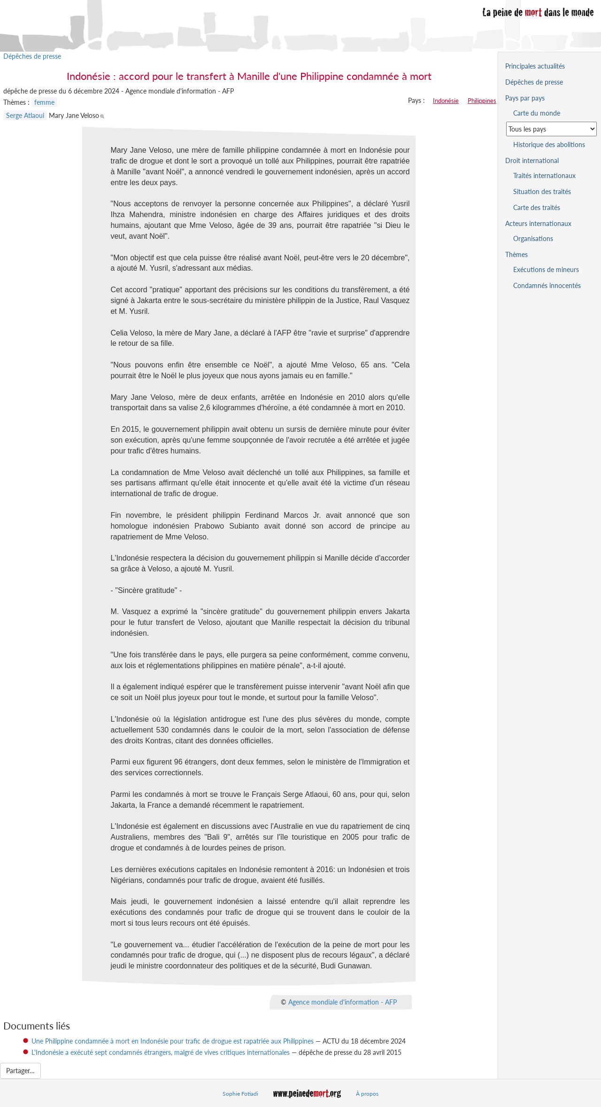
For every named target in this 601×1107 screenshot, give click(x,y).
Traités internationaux (544, 175)
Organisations (533, 238)
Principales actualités (535, 66)
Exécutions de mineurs (546, 269)
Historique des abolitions (549, 144)
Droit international (532, 160)
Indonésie (446, 100)
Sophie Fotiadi (240, 1093)
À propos (367, 1093)
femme (44, 102)
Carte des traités (536, 207)
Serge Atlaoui (25, 115)
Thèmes (516, 254)
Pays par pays (525, 98)
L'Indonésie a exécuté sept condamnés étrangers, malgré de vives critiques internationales (160, 1052)
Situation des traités (542, 191)
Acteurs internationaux (538, 223)
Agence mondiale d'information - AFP (342, 1002)
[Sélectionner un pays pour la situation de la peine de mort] (551, 129)
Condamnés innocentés (547, 285)
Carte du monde (536, 113)
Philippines (482, 100)
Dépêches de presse (32, 56)
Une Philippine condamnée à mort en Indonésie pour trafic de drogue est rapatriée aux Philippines (172, 1041)
